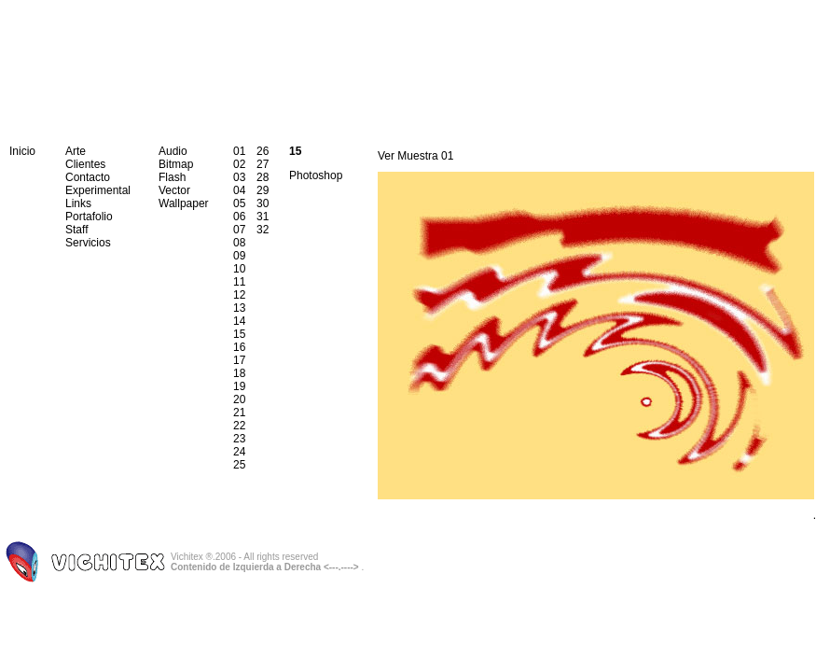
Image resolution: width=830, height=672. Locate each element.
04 (239, 190)
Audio (173, 151)
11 (239, 281)
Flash (172, 177)
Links (78, 203)
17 (239, 360)
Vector (174, 190)
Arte (75, 151)
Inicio (22, 151)
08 (239, 242)
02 (239, 164)
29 (262, 190)
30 (262, 203)
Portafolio (89, 216)
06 (239, 216)
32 (262, 229)
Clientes (85, 164)
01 (239, 151)
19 (239, 386)
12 (239, 294)
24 (239, 451)
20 (239, 399)
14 (239, 321)
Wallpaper (184, 203)
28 (262, 177)
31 (262, 216)
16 (239, 347)
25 (239, 464)
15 (239, 334)
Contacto (87, 177)
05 (239, 203)
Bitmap (176, 164)
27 (262, 164)
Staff (76, 229)
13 (239, 308)
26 (262, 151)
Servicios (88, 242)
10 (239, 268)
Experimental (98, 190)
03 (239, 177)
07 (239, 229)
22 (239, 425)
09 (239, 255)
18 (239, 373)
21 (239, 412)
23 (239, 438)
